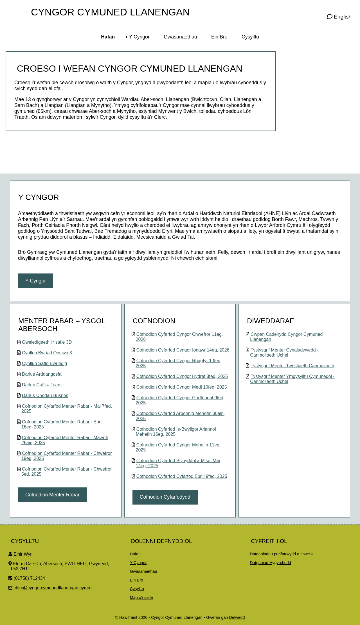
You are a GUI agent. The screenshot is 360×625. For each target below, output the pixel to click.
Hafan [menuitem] (108, 37)
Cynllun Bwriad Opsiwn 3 (47, 352)
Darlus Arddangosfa (42, 374)
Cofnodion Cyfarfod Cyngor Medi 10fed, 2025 (181, 387)
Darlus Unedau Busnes (45, 395)
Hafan (135, 554)
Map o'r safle (141, 597)
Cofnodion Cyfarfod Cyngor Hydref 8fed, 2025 (182, 376)
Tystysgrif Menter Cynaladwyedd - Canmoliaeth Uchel (284, 352)
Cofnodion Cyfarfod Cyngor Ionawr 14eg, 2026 (183, 350)
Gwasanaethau (143, 571)
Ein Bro (136, 580)
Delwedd (237, 617)
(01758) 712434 (29, 578)
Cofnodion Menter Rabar (52, 495)
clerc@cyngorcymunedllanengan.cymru (52, 587)
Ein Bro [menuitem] (219, 37)
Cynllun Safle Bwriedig (44, 363)
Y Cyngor (35, 281)
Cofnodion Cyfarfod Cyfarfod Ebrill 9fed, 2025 (181, 476)
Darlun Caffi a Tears (42, 384)
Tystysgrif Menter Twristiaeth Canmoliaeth (292, 365)
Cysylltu (137, 589)
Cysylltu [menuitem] (250, 37)
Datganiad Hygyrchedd (270, 562)
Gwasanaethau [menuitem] (180, 37)
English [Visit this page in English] (339, 17)
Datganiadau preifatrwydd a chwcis (281, 554)
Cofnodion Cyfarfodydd (165, 497)
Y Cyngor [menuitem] (139, 37)
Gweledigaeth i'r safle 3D (47, 342)
